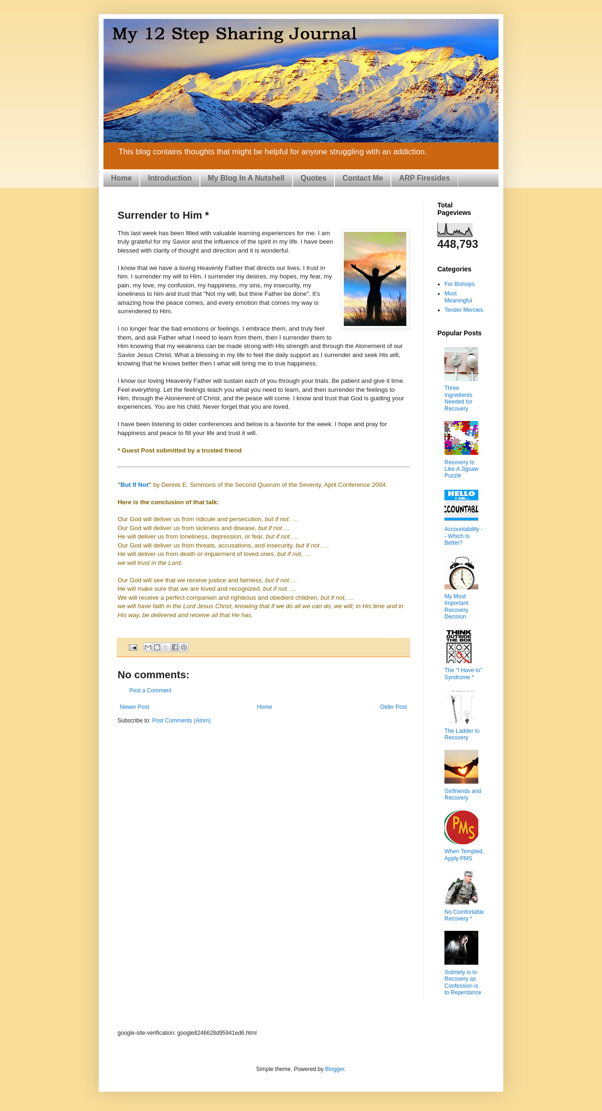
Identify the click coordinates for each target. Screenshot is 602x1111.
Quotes (313, 178)
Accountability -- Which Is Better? (463, 536)
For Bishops (459, 284)
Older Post (393, 707)
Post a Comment (150, 690)
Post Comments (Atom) (181, 720)
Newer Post (134, 707)
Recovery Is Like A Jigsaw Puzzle (461, 469)
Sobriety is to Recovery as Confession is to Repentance (462, 982)
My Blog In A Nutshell (246, 178)
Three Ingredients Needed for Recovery (458, 398)
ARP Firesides (424, 178)
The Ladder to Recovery (462, 734)
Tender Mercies (463, 310)
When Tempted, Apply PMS (464, 854)
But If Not (134, 484)
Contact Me (362, 178)
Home (121, 178)
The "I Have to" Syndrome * (463, 673)
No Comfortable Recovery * (464, 915)
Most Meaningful (458, 296)
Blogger (334, 1069)
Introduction (169, 178)
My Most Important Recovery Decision (456, 606)
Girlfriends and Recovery (462, 794)
